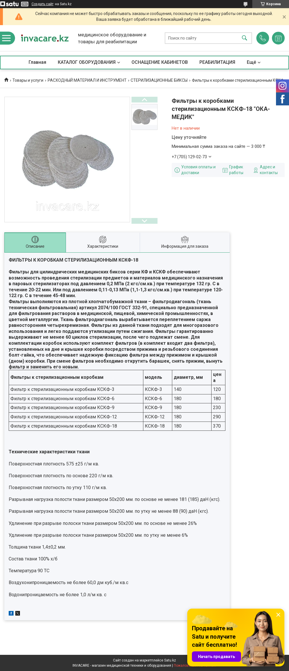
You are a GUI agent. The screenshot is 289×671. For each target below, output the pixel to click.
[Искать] (244, 38)
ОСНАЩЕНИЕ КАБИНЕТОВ (159, 62)
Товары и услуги (27, 80)
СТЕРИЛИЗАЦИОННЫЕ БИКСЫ (159, 80)
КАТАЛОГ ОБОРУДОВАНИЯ (87, 62)
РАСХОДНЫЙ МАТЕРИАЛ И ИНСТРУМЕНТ (87, 80)
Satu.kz (170, 660)
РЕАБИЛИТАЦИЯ (217, 62)
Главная (37, 62)
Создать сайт (42, 4)
